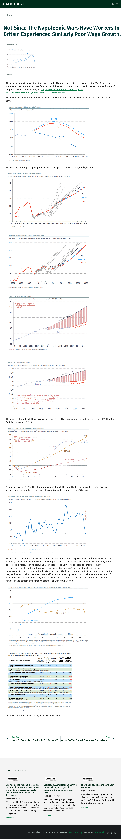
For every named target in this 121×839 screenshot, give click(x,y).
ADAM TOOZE (13, 4)
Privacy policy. (76, 832)
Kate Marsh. (99, 832)
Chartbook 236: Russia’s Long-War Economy (97, 786)
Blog (9, 15)
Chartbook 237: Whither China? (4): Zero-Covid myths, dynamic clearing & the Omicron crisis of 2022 (60, 789)
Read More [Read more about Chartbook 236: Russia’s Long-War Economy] (85, 807)
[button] (113, 4)
